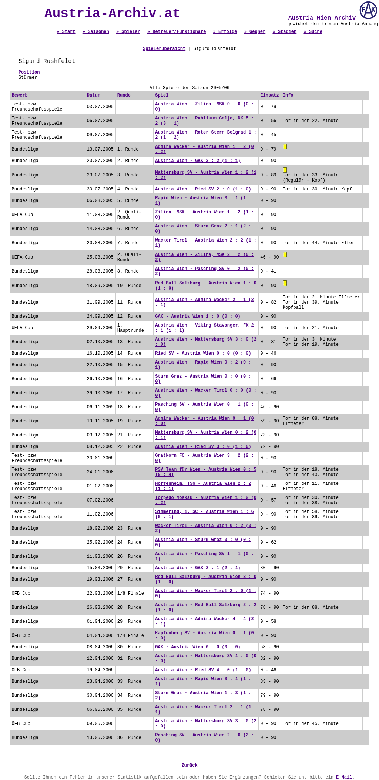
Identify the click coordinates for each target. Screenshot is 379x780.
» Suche (312, 31)
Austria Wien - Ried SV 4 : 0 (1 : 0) (203, 670)
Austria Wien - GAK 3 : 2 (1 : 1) (197, 160)
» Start (66, 31)
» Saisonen (96, 31)
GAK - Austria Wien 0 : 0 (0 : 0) (197, 647)
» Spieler (128, 31)
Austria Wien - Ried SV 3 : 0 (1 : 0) (203, 446)
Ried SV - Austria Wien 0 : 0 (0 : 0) (203, 353)
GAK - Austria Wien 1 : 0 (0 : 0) (197, 316)
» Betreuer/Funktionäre (176, 31)
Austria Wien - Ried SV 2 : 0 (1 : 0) (203, 189)
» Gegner (255, 31)
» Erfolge (225, 31)
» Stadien (284, 31)
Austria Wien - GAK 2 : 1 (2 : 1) (197, 568)
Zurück (189, 765)
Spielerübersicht (164, 48)
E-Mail (344, 777)
